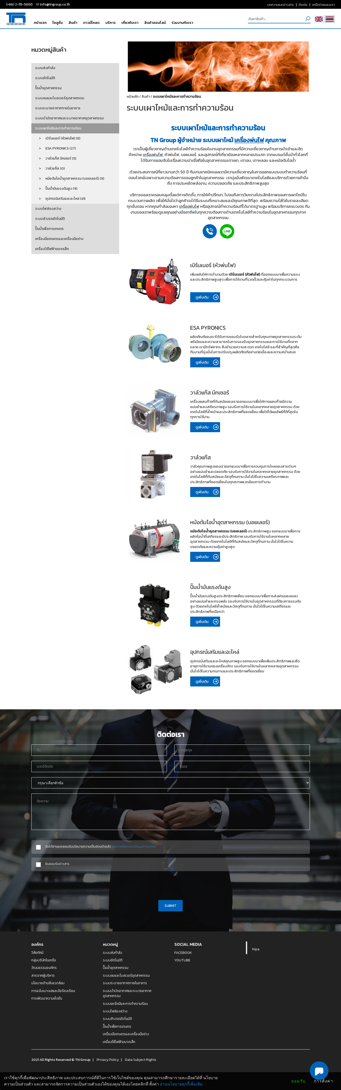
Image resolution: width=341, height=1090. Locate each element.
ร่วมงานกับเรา (182, 22)
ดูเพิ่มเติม (207, 297)
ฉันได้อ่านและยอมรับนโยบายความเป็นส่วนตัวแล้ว (100, 846)
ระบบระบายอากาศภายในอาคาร (58, 108)
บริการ (110, 22)
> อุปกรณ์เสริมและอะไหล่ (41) (60, 198)
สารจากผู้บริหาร (43, 975)
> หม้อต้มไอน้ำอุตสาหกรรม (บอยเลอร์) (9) (69, 178)
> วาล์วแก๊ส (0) (50, 168)
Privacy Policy (108, 1059)
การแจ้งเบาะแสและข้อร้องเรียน (53, 990)
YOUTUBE (182, 960)
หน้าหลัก (133, 96)
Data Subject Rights (140, 1059)
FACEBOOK (183, 952)
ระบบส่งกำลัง (45, 68)
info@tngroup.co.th (55, 4)
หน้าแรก (40, 22)
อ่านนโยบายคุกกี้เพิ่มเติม (181, 1084)
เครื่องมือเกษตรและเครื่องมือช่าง (59, 238)
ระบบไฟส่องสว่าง (48, 208)
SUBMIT (170, 905)
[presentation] (170, 885)
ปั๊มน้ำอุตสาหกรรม (48, 88)
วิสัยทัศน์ (37, 952)
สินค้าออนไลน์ (155, 22)
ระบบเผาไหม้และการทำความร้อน (58, 128)
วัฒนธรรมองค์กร (44, 967)
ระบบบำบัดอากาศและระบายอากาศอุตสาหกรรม (69, 118)
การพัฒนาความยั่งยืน (46, 998)
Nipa (255, 949)
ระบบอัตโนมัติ (45, 78)
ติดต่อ (303, 4)
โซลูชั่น (57, 22)
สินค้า (73, 22)
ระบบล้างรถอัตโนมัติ (50, 218)
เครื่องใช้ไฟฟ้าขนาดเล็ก (52, 249)
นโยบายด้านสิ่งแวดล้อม (47, 982)
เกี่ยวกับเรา (130, 22)
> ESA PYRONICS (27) (55, 148)
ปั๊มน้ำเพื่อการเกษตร (49, 228)
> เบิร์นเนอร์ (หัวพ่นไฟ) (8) (57, 138)
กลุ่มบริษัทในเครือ (43, 960)
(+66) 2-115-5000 (19, 4)
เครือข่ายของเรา (323, 4)
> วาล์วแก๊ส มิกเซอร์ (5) (55, 158)
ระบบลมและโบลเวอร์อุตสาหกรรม (59, 98)
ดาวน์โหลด (91, 22)
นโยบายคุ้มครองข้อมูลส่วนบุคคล (134, 846)
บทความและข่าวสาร (280, 4)
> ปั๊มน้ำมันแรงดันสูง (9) (56, 188)
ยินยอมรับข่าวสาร (57, 863)
